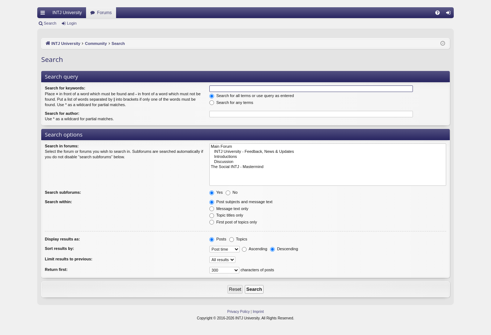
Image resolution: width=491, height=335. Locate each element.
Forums (104, 12)
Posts (217, 239)
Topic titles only (226, 215)
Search (50, 23)
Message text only (228, 208)
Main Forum (327, 146)
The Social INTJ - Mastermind (327, 166)
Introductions (327, 156)
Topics (238, 239)
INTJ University (67, 12)
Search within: (58, 202)
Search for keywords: (65, 88)
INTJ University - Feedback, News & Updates (327, 151)
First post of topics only (233, 222)
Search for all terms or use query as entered (251, 95)
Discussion (327, 161)
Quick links (44, 14)
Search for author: (62, 113)
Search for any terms (231, 102)
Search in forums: (62, 146)
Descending (284, 249)
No (232, 192)
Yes (216, 192)
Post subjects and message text (240, 202)
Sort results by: (59, 248)
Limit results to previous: (68, 259)
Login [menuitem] (450, 14)
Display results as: (62, 239)
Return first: (56, 269)
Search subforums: (63, 192)
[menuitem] (437, 12)
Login (72, 23)
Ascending (254, 249)
